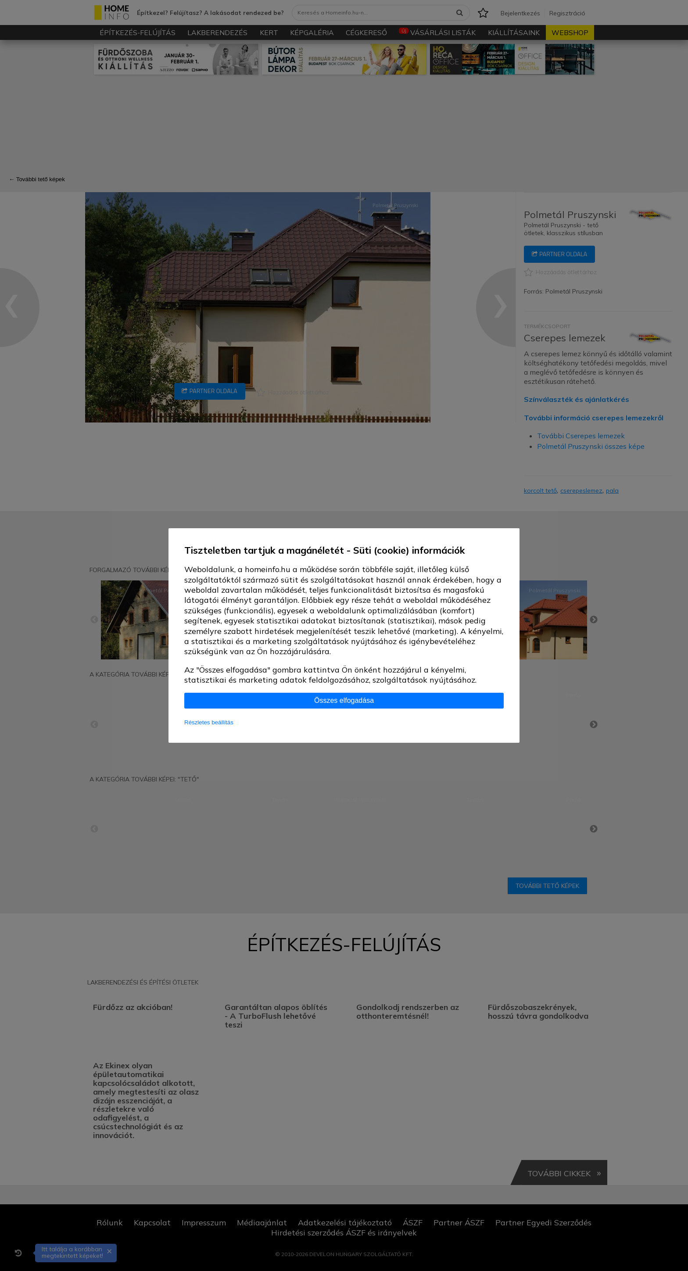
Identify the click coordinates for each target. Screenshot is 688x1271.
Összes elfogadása (344, 700)
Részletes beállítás (208, 722)
